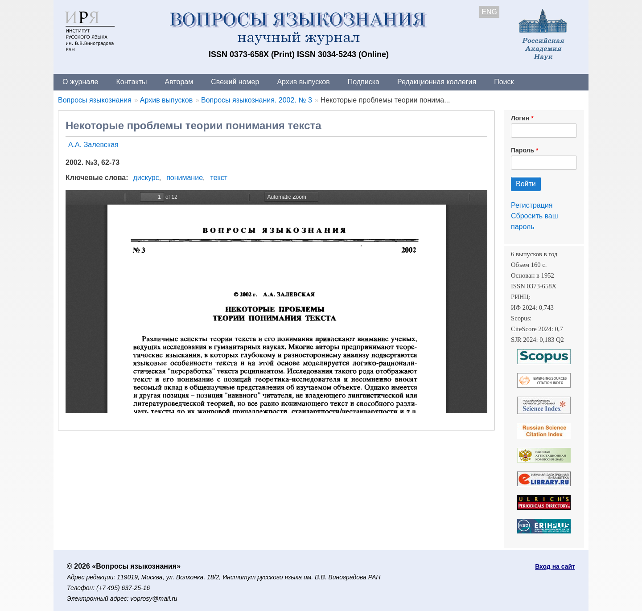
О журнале (80, 82)
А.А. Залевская (93, 144)
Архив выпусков (303, 82)
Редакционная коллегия (436, 82)
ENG (489, 12)
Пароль (522, 150)
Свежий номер (235, 82)
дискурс (146, 177)
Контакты (131, 82)
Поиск (504, 82)
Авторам (179, 82)
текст (218, 177)
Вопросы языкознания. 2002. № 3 (256, 100)
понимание (184, 177)
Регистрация (532, 205)
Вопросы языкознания (95, 100)
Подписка (363, 82)
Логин (520, 118)
